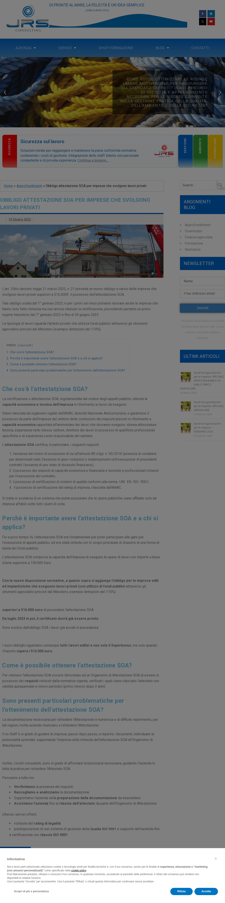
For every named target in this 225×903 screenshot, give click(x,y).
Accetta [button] (206, 891)
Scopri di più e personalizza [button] (31, 891)
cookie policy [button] (78, 870)
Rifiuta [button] (181, 891)
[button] (215, 858)
